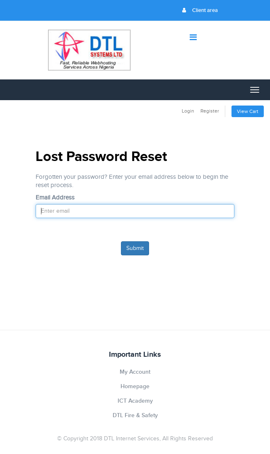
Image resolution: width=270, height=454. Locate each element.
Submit (135, 248)
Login (188, 111)
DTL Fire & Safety (135, 415)
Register (209, 111)
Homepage (135, 386)
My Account (135, 371)
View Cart (247, 111)
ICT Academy (135, 400)
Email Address (55, 197)
